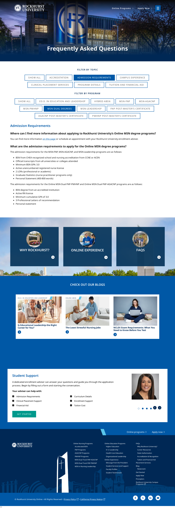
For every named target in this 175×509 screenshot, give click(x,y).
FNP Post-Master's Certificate (130, 108)
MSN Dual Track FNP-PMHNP (86, 463)
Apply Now (140, 475)
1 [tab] (139, 409)
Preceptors (140, 479)
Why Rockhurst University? (147, 446)
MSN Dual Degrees (59, 108)
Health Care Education (114, 453)
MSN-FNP (124, 101)
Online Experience (111, 460)
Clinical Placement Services (50, 84)
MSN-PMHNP (31, 108)
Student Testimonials (114, 473)
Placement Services (143, 463)
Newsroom (141, 469)
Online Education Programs (115, 443)
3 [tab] (147, 409)
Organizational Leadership (116, 456)
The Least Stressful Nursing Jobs (83, 327)
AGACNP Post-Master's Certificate (61, 115)
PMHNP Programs (82, 456)
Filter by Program (87, 93)
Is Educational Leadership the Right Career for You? (37, 326)
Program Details (89, 84)
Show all (24, 101)
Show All (34, 77)
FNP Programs (80, 450)
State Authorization (144, 453)
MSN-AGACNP (147, 101)
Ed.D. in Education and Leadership (62, 101)
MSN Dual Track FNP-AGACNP (86, 460)
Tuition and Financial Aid (146, 460)
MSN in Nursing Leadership (85, 466)
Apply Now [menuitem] (144, 8)
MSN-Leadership (91, 108)
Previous (155, 407)
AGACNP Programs (82, 453)
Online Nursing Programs (83, 443)
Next (159, 407)
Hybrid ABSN (102, 101)
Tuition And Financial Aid (126, 84)
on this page (49, 138)
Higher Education (112, 446)
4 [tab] (151, 409)
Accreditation (59, 77)
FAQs (138, 443)
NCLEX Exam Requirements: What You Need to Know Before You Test (134, 329)
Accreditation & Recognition (147, 456)
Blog (137, 466)
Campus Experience (132, 77)
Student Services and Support (117, 466)
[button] (24, 414)
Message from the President (117, 463)
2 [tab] (143, 409)
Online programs (136, 431)
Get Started (140, 472)
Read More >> (19, 332)
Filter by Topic (87, 69)
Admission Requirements (94, 77)
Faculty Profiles (111, 469)
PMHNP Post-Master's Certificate (114, 115)
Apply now (157, 431)
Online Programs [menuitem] (121, 8)
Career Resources (144, 450)
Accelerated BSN (81, 446)
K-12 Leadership (112, 450)
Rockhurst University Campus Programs (147, 483)
